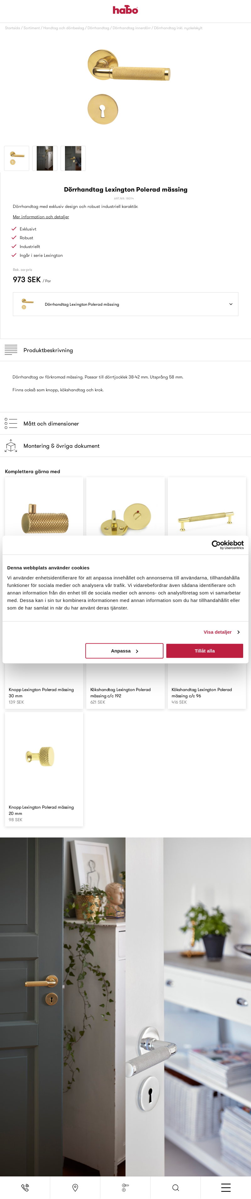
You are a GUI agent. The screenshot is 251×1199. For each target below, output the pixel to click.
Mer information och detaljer (41, 216)
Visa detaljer (218, 632)
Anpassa (124, 650)
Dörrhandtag (98, 28)
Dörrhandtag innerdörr (132, 28)
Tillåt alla (205, 650)
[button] (176, 1187)
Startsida (12, 28)
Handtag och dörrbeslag (63, 28)
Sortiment (32, 28)
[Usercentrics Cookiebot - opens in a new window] (216, 545)
